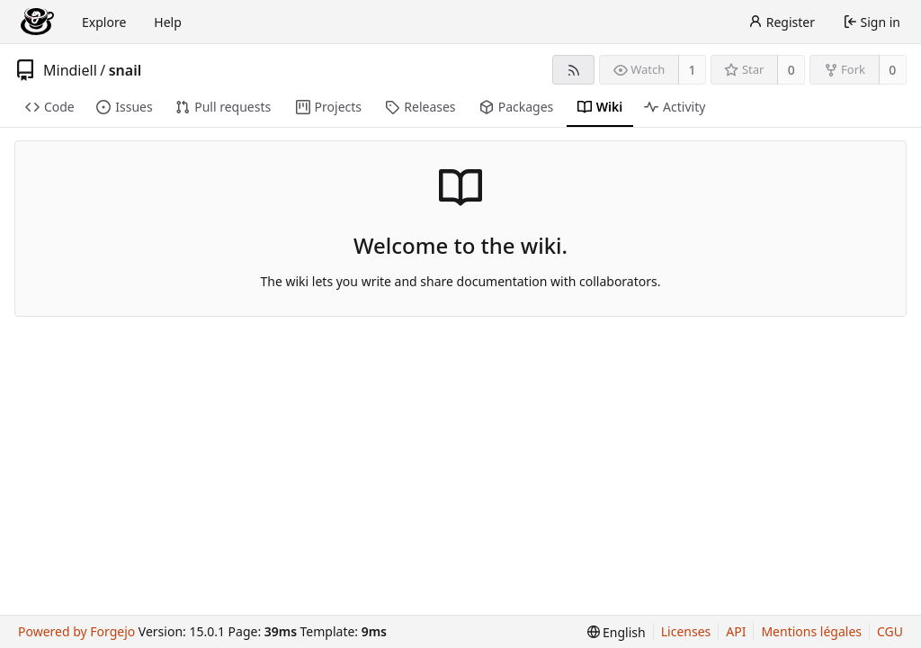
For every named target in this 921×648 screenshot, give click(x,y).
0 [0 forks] (892, 69)
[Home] (37, 21)
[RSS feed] (573, 70)
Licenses (686, 631)
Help (168, 22)
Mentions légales (811, 631)
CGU (890, 631)
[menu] (616, 632)
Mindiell (70, 70)
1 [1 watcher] (692, 69)
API (736, 631)
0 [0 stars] (791, 69)
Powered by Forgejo (76, 631)
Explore (104, 22)
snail (125, 70)
